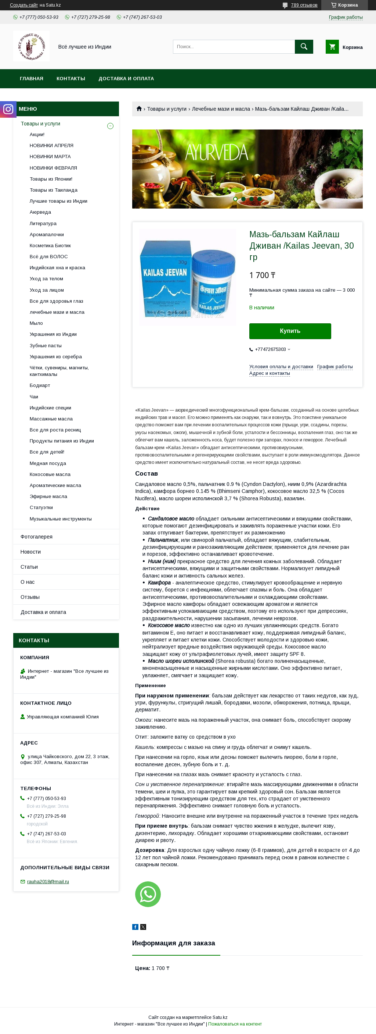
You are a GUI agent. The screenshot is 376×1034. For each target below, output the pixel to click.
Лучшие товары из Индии (58, 201)
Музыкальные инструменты (61, 519)
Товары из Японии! (51, 179)
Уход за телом (46, 278)
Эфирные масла (48, 496)
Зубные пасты (46, 345)
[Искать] (304, 47)
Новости (31, 552)
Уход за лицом (47, 290)
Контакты (71, 78)
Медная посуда (48, 463)
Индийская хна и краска (57, 267)
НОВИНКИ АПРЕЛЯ (51, 145)
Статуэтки (41, 507)
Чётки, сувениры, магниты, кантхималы (59, 371)
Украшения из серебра (56, 356)
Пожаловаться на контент (235, 1024)
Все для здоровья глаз (56, 301)
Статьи (29, 567)
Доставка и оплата (126, 78)
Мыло (36, 323)
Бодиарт (40, 385)
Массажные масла (51, 419)
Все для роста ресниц (55, 430)
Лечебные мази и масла (221, 109)
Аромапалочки (47, 234)
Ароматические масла (55, 485)
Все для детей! (47, 452)
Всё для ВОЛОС (49, 256)
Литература (43, 223)
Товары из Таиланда (53, 190)
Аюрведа (40, 212)
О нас (28, 582)
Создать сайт (24, 5)
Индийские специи (50, 408)
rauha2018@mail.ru (48, 881)
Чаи (34, 396)
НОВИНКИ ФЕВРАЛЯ (53, 168)
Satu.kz (220, 1017)
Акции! (37, 134)
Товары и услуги (167, 109)
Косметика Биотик (50, 245)
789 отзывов (304, 5)
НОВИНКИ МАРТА (50, 156)
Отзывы (30, 597)
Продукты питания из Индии (62, 441)
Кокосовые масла (50, 474)
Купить (290, 331)
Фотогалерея (37, 537)
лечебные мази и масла (57, 312)
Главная (31, 78)
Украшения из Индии (53, 334)
